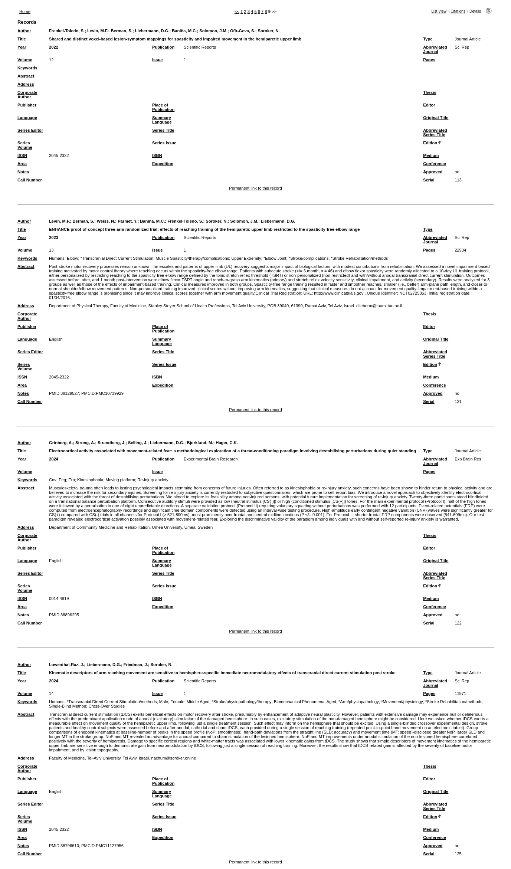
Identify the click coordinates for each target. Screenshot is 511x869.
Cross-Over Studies (106, 706)
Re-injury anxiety (152, 480)
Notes (23, 172)
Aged (331, 701)
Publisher (26, 105)
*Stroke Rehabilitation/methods (359, 258)
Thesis (429, 92)
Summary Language (162, 119)
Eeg (62, 480)
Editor (429, 105)
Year (21, 47)
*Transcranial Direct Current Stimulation (117, 258)
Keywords (27, 68)
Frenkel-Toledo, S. (67, 31)
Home (24, 11)
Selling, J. (137, 442)
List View (438, 11)
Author (24, 31)
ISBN (157, 155)
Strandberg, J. (111, 442)
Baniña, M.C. (184, 31)
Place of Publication (163, 107)
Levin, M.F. (97, 31)
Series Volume (24, 145)
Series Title (163, 130)
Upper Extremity (246, 258)
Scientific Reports (200, 47)
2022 (53, 47)
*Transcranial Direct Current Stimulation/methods (112, 701)
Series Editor (30, 130)
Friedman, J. (136, 664)
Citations (458, 11)
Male (163, 701)
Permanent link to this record (255, 188)
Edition (430, 143)
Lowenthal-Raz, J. (66, 664)
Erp (71, 480)
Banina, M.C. (152, 221)
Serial (428, 180)
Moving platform (120, 480)
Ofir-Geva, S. (242, 31)
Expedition (162, 163)
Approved (432, 172)
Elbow (72, 258)
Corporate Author (27, 94)
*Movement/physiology (402, 701)
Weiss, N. (106, 221)
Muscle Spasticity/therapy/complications (192, 258)
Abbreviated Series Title (435, 132)
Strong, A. (85, 442)
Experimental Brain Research (211, 459)
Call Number (29, 180)
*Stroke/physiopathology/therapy (242, 701)
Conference (434, 163)
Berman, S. (121, 31)
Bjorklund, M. (200, 442)
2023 (53, 237)
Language (27, 117)
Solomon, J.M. (213, 31)
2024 (53, 459)
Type (427, 39)
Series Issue (164, 143)
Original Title (435, 117)
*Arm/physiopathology (358, 701)
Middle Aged (198, 701)
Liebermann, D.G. (152, 31)
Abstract (25, 76)
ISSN (22, 155)
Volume (24, 60)
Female (177, 701)
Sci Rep (462, 47)
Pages (429, 60)
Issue (157, 60)
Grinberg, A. (61, 442)
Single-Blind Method (67, 706)
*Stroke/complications (309, 258)
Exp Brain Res (468, 459)
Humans (57, 258)
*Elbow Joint (274, 258)
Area (22, 163)
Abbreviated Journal (435, 49)
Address (25, 84)
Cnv (52, 480)
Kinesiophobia (90, 480)
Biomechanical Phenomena (299, 701)
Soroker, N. (269, 31)
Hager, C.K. (227, 442)
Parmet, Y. (127, 221)
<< (237, 11)
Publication (163, 47)
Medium (431, 155)
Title (21, 39)
